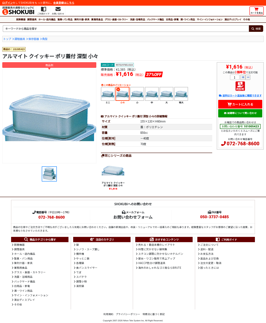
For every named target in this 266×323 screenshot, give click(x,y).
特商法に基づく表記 (154, 314)
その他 (246, 19)
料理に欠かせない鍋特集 (152, 249)
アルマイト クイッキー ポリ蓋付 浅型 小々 (113, 184)
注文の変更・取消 (210, 263)
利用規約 (108, 314)
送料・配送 (207, 249)
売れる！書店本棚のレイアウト (156, 244)
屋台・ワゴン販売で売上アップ (156, 258)
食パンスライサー (86, 267)
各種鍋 (80, 263)
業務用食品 (97, 19)
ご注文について (209, 244)
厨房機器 (20, 19)
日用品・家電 (172, 19)
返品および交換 (209, 258)
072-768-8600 (243, 143)
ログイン (7, 3)
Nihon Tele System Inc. (134, 320)
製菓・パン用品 (65, 19)
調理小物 (81, 281)
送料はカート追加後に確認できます (240, 95)
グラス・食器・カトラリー (116, 19)
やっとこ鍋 (82, 258)
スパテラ (81, 277)
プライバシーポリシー (128, 314)
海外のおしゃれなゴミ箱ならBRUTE (159, 267)
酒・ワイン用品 (187, 19)
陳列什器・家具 (81, 19)
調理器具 (31, 19)
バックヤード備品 (155, 19)
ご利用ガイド (226, 239)
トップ (7, 39)
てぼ (78, 272)
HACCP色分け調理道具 (151, 263)
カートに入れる (240, 104)
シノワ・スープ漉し (88, 249)
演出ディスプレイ (232, 19)
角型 (44, 39)
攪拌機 (80, 254)
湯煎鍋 (80, 286)
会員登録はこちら (63, 3)
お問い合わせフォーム (133, 217)
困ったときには (209, 267)
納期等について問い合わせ (240, 113)
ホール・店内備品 (47, 19)
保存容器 (33, 39)
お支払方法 (207, 254)
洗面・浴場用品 (137, 19)
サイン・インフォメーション (210, 19)
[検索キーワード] (126, 28)
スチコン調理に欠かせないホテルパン (160, 254)
